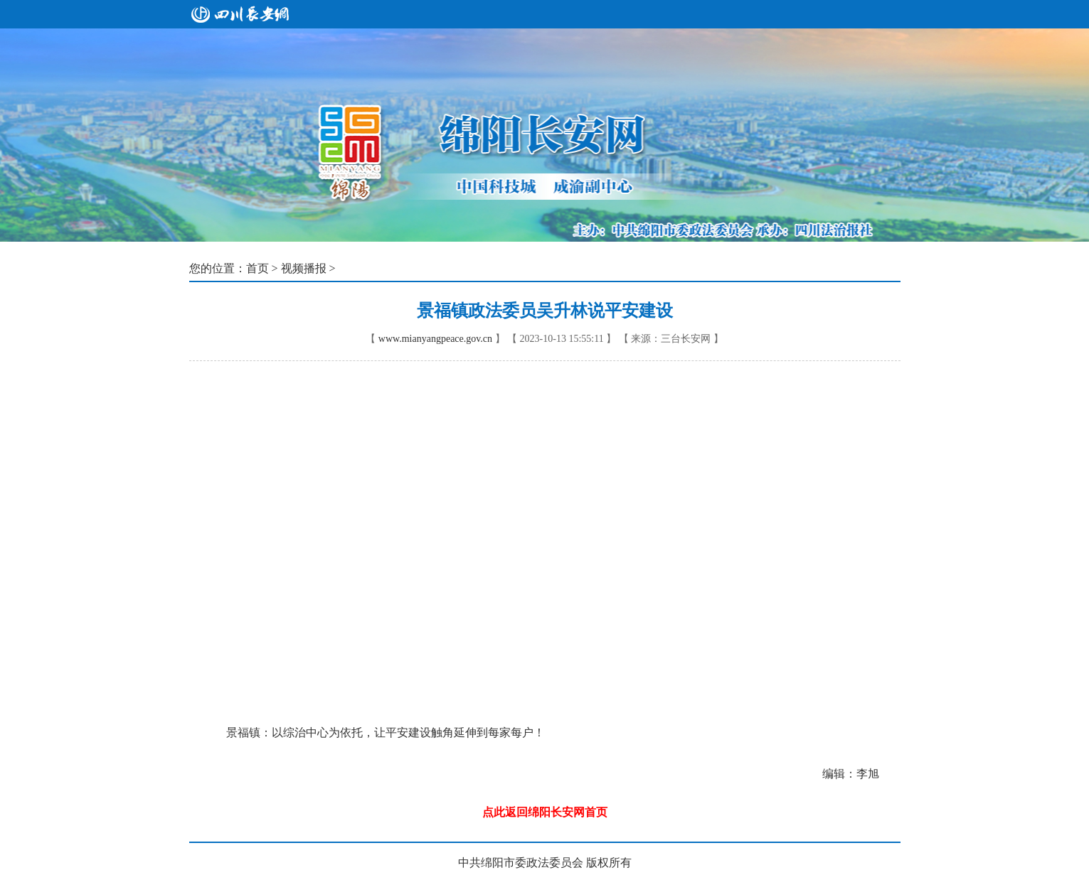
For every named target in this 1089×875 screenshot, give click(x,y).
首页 (257, 268)
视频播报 (303, 268)
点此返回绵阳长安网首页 (544, 812)
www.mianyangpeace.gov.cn (435, 338)
